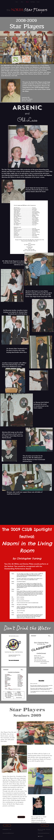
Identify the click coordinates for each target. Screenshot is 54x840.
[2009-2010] (21, 817)
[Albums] (45, 825)
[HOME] (7, 825)
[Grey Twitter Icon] (41, 836)
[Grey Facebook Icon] (42, 836)
